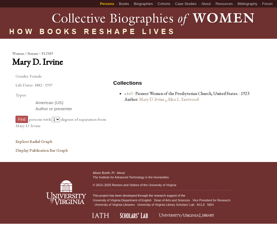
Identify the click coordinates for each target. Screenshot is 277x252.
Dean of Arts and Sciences (172, 200)
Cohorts (164, 4)
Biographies (143, 4)
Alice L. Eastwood (183, 99)
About (206, 4)
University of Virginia (162, 185)
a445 (128, 93)
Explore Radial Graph (34, 141)
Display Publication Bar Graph (42, 150)
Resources (224, 4)
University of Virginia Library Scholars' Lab (165, 204)
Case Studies (185, 4)
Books (124, 4)
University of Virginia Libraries (114, 204)
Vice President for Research (211, 200)
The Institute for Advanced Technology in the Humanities (131, 177)
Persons (107, 4)
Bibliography (248, 4)
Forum (267, 4)
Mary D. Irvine (152, 99)
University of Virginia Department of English (122, 200)
